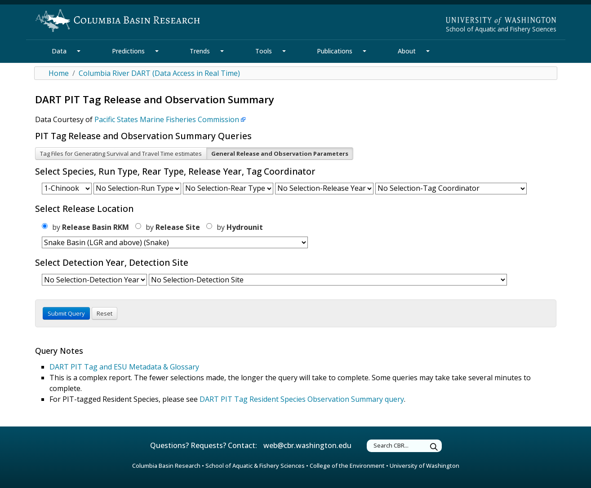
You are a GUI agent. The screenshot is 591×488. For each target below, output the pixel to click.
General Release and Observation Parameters (279, 153)
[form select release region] (175, 242)
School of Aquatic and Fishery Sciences (501, 29)
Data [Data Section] (59, 51)
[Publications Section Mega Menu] (364, 51)
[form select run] (137, 188)
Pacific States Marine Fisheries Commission (166, 119)
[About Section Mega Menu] (428, 51)
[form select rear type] (228, 188)
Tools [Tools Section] (263, 51)
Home (59, 73)
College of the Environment (347, 466)
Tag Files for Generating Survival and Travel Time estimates (121, 153)
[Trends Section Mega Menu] (222, 51)
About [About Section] (407, 51)
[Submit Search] (434, 447)
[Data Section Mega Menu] (78, 51)
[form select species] (67, 188)
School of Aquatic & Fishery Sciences (255, 466)
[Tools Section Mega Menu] (284, 51)
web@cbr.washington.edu (307, 445)
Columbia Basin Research (166, 466)
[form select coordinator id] (451, 188)
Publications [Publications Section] (334, 51)
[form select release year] (324, 188)
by (85, 227)
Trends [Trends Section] (200, 51)
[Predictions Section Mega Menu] (157, 51)
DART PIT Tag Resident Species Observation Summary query (302, 399)
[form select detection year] (94, 280)
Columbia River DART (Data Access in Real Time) (159, 73)
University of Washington (424, 466)
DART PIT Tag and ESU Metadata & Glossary (124, 367)
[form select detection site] (328, 280)
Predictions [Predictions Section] (128, 51)
